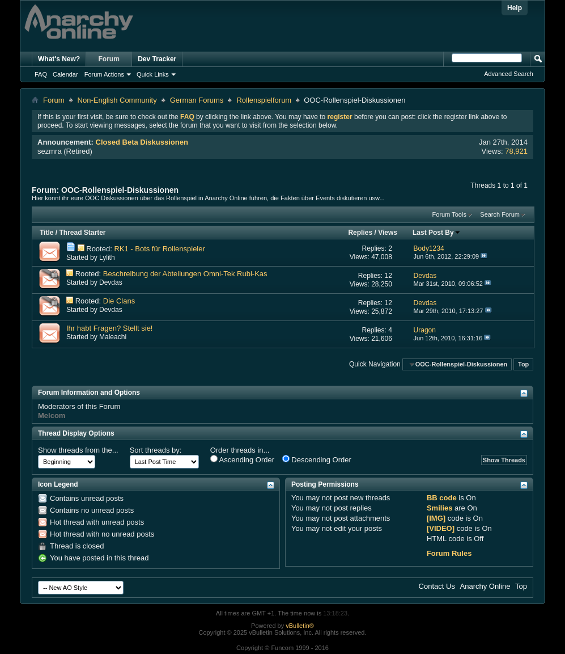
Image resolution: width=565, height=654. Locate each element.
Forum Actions (104, 74)
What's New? (59, 59)
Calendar (65, 74)
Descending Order (316, 459)
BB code (442, 497)
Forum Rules (449, 553)
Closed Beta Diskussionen (142, 142)
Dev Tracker (157, 59)
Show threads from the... (78, 450)
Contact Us (437, 586)
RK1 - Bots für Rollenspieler (159, 248)
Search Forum (500, 214)
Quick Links (153, 74)
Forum (109, 59)
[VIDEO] (440, 528)
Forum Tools (449, 214)
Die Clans (119, 301)
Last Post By (437, 233)
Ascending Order (242, 459)
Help (514, 8)
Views (387, 233)
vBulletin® (300, 625)
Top (523, 364)
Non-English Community (117, 100)
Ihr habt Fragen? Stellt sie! (109, 328)
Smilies (440, 508)
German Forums (197, 100)
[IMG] (436, 518)
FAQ (41, 74)
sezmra (49, 151)
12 (388, 276)
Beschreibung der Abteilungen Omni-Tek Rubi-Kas (185, 273)
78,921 (516, 151)
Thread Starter (82, 233)
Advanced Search (508, 73)
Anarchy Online (485, 586)
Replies (360, 233)
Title (46, 233)
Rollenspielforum (263, 100)
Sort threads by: (156, 450)
